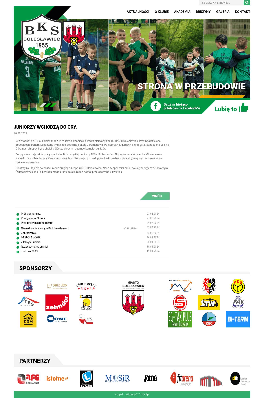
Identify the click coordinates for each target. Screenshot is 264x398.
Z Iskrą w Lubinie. (31, 242)
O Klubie (162, 12)
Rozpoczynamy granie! (34, 246)
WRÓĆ (157, 196)
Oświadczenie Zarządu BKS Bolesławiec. (44, 228)
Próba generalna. (31, 213)
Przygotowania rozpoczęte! (37, 222)
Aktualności (138, 12)
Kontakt (242, 12)
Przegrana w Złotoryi (33, 218)
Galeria (223, 12)
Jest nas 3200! (29, 251)
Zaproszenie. (28, 232)
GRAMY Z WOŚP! (31, 237)
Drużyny (203, 12)
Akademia (182, 12)
